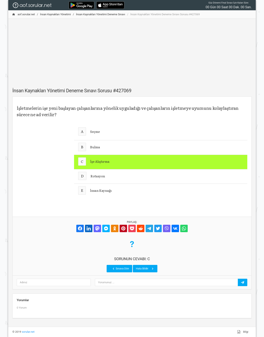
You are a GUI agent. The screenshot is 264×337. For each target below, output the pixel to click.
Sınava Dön (120, 268)
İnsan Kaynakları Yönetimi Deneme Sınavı (100, 14)
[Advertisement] (132, 51)
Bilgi (242, 331)
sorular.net (28, 331)
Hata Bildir (145, 268)
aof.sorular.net (23, 14)
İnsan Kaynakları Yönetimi (55, 14)
